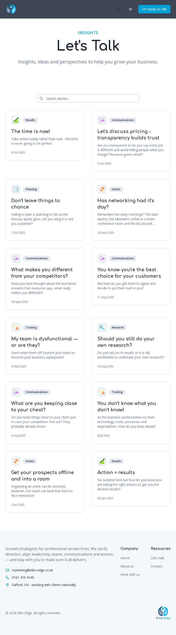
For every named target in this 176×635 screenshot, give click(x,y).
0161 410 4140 (23, 577)
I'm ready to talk (154, 9)
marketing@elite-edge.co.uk (32, 570)
